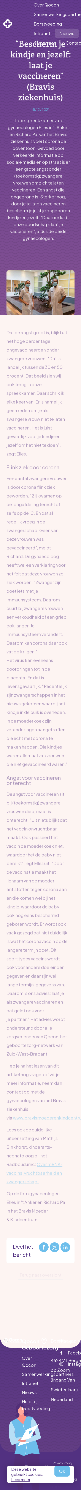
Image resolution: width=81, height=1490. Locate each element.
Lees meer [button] (20, 1479)
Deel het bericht (23, 1250)
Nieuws (29, 1392)
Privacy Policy (63, 1463)
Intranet (30, 1383)
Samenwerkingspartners (31, 1374)
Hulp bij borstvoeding (31, 1405)
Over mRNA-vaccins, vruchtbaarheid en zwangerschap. (34, 1170)
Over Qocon (29, 1361)
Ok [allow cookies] (62, 1471)
